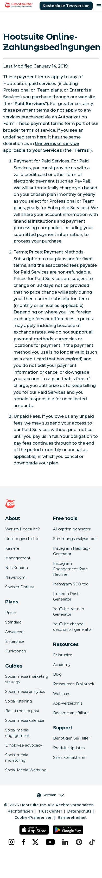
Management (17, 558)
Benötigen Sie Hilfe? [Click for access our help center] (71, 738)
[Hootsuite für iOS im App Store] (34, 830)
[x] (35, 842)
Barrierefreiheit (72, 817)
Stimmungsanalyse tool (74, 538)
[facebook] (23, 842)
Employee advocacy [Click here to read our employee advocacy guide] (23, 745)
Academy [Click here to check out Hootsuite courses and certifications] (62, 664)
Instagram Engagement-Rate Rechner (70, 569)
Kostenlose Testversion (66, 6)
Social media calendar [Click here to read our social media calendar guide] (24, 720)
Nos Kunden (16, 567)
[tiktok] (91, 842)
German (50, 795)
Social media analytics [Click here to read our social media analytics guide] (25, 691)
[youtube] (50, 842)
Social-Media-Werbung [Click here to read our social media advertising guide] (26, 770)
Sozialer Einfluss (19, 587)
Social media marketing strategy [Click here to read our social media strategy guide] (26, 679)
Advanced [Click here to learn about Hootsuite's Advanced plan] (14, 631)
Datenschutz (79, 811)
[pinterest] (78, 842)
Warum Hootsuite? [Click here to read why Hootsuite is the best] (22, 529)
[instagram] (11, 842)
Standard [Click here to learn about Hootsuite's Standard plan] (13, 622)
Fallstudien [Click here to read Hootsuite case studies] (63, 655)
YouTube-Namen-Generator (69, 612)
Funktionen (15, 651)
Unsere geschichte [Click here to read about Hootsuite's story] (22, 538)
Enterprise (14, 641)
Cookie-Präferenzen (34, 817)
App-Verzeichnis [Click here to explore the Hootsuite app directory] (67, 703)
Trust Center (50, 811)
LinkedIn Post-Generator (66, 596)
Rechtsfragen (20, 811)
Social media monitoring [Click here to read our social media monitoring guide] (16, 758)
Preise (11, 612)
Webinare (62, 693)
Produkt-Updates (69, 748)
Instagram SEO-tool (71, 584)
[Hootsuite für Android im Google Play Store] (68, 830)
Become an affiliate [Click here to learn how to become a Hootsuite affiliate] (71, 713)
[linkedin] (65, 842)
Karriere (12, 548)
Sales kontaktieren (70, 757)
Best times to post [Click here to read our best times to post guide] (22, 711)
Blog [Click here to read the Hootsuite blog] (57, 674)
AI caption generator (72, 529)
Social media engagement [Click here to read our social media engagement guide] (17, 733)
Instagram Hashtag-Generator (71, 551)
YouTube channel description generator (72, 627)
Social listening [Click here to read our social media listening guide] (18, 701)
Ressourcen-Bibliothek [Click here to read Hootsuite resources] (73, 684)
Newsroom (15, 577)
